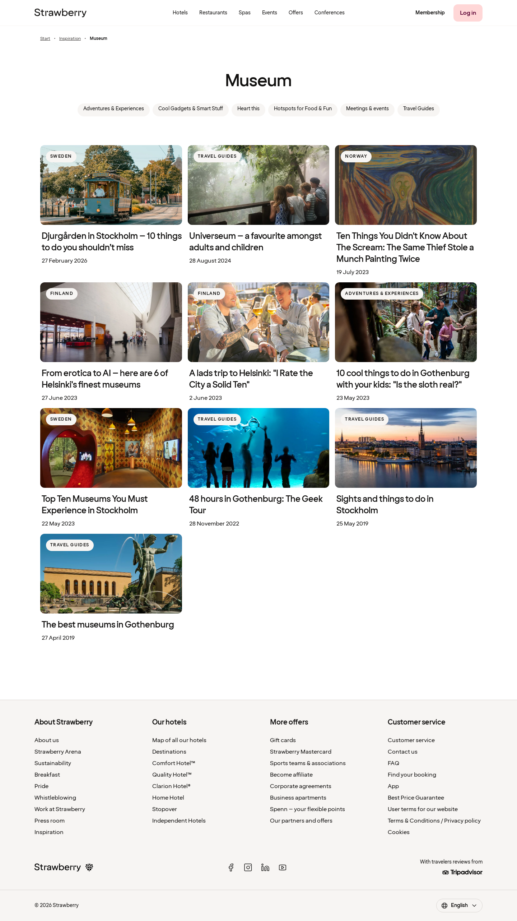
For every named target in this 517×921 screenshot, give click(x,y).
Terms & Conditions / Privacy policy (434, 821)
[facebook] (231, 867)
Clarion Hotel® (171, 786)
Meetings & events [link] (367, 108)
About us (46, 740)
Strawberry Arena (57, 752)
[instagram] (248, 867)
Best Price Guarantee (416, 798)
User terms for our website (423, 809)
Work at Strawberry (59, 809)
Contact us (403, 752)
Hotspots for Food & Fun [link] (303, 108)
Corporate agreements (300, 786)
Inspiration (70, 39)
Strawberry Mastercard (300, 752)
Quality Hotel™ (172, 775)
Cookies (399, 832)
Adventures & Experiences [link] (113, 108)
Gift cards (283, 740)
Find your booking (412, 775)
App (393, 786)
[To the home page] (60, 13)
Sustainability (52, 763)
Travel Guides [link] (418, 108)
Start (45, 39)
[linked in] (265, 867)
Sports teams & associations (308, 763)
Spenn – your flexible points (307, 809)
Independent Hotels (179, 821)
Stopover (164, 809)
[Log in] (468, 13)
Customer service (411, 740)
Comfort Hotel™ (173, 763)
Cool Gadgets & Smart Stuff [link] (190, 108)
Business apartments (298, 798)
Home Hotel (168, 798)
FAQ (393, 763)
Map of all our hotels (179, 740)
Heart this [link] (248, 108)
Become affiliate (291, 775)
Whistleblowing (55, 798)
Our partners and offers (301, 821)
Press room (49, 821)
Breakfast (47, 775)
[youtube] (282, 867)
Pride (41, 786)
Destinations (169, 752)
